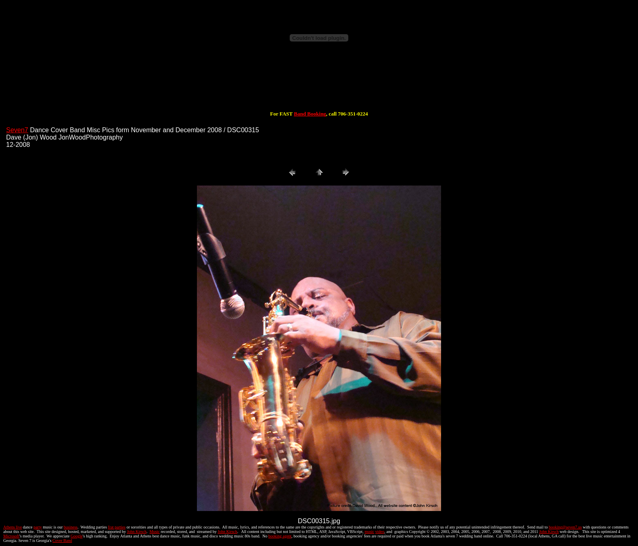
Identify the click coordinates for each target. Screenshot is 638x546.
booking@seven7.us (565, 527)
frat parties (116, 527)
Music (155, 531)
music (369, 531)
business (71, 527)
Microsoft (11, 536)
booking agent (279, 536)
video (379, 531)
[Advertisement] (319, 84)
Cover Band (62, 540)
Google (77, 536)
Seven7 (17, 130)
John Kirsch (136, 531)
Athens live (12, 527)
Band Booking (310, 114)
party (37, 527)
